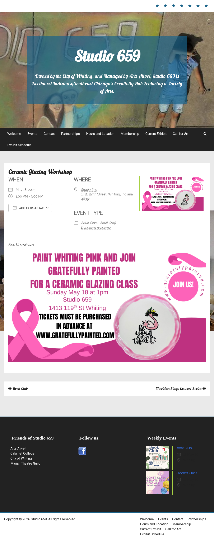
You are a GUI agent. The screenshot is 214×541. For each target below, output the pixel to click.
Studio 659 (107, 56)
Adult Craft (108, 223)
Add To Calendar (28, 208)
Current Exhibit (156, 134)
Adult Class (89, 223)
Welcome (14, 134)
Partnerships (70, 134)
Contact (49, 134)
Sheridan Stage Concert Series (178, 388)
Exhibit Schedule (19, 145)
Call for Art (180, 134)
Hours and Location (100, 134)
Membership (130, 134)
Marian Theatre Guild (25, 463)
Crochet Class (186, 473)
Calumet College (22, 453)
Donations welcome (96, 227)
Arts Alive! (18, 448)
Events (32, 134)
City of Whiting (21, 458)
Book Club (20, 388)
